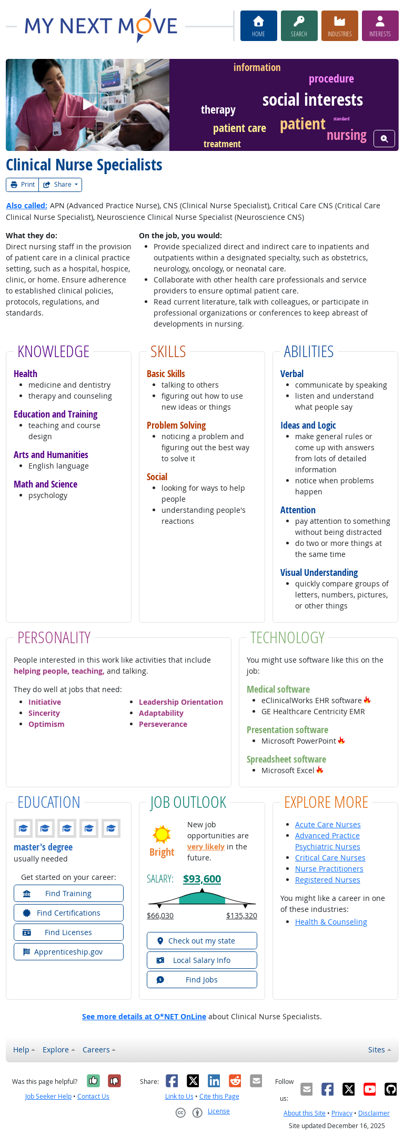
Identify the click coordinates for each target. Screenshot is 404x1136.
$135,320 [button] (241, 915)
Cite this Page (219, 1096)
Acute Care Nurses (328, 824)
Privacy (341, 1113)
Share (58, 184)
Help (21, 1049)
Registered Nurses (327, 880)
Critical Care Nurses (330, 858)
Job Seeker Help (48, 1096)
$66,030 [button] (160, 915)
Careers (96, 1049)
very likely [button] (206, 846)
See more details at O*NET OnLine (144, 1016)
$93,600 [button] (202, 878)
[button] (367, 700)
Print (22, 184)
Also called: (26, 205)
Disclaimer (374, 1113)
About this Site (305, 1113)
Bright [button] (161, 852)
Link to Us (179, 1096)
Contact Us (93, 1096)
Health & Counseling (331, 922)
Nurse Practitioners (329, 869)
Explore (56, 1049)
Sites (376, 1049)
